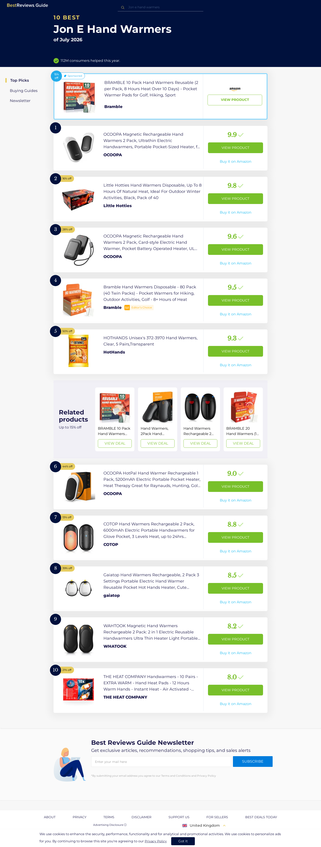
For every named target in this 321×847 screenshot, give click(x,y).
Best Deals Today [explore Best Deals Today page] (261, 817)
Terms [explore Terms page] (108, 817)
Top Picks (19, 80)
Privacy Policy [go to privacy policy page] (156, 841)
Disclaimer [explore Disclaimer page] (141, 817)
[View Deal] (114, 419)
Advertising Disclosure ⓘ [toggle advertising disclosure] (110, 824)
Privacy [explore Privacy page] (79, 817)
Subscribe (252, 761)
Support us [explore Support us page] (179, 817)
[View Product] (161, 96)
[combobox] (160, 7)
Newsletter (20, 100)
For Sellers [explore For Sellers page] (217, 817)
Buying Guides (23, 90)
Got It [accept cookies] (183, 841)
